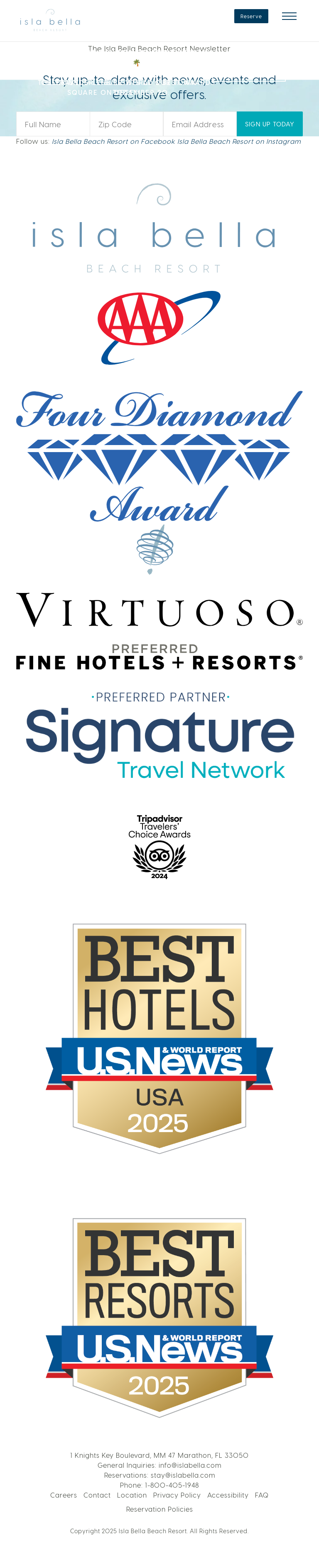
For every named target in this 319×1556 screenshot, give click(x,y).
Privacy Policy (177, 1495)
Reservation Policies (159, 1509)
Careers (63, 1495)
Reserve (251, 16)
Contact (97, 1495)
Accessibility (228, 1495)
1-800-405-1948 (172, 1485)
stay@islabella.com (183, 1475)
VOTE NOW (257, 71)
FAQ (262, 1495)
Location (132, 1495)
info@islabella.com (190, 1465)
